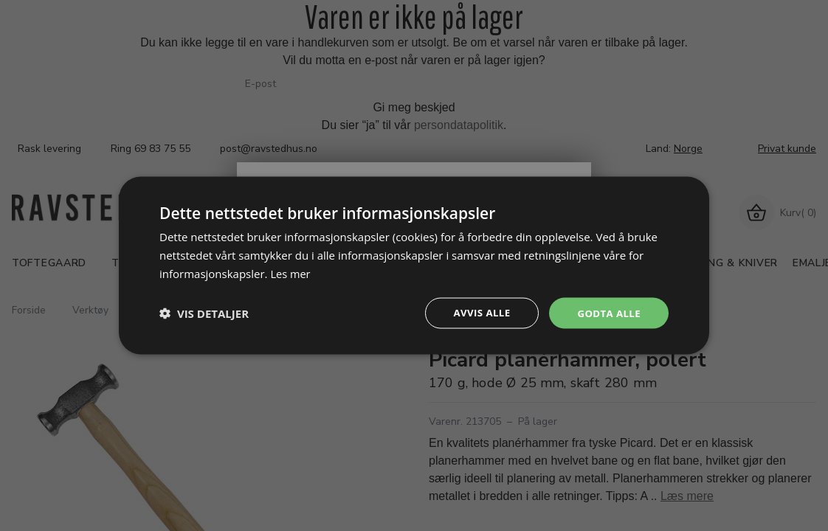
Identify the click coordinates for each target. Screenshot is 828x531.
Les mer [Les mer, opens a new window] (290, 272)
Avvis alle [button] (476, 312)
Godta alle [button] (607, 312)
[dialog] (414, 265)
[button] (204, 313)
